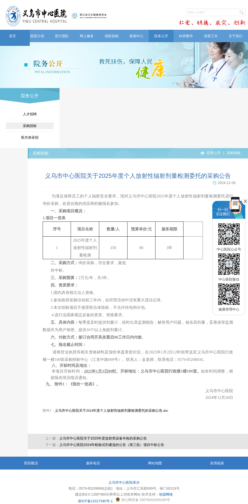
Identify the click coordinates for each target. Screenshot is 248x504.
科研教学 (186, 36)
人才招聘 (30, 114)
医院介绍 (37, 36)
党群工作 (211, 36)
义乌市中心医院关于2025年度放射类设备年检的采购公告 (103, 438)
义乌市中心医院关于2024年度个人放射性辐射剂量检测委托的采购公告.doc (111, 410)
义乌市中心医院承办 (124, 482)
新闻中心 (136, 36)
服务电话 (93, 463)
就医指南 (112, 36)
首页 (12, 36)
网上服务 (87, 36)
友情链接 (217, 463)
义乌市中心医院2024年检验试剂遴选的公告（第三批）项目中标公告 (111, 445)
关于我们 (236, 36)
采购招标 (30, 126)
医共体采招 (29, 137)
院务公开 (161, 36)
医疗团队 (62, 36)
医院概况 (31, 463)
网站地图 (155, 463)
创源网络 (166, 494)
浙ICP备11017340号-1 (95, 501)
